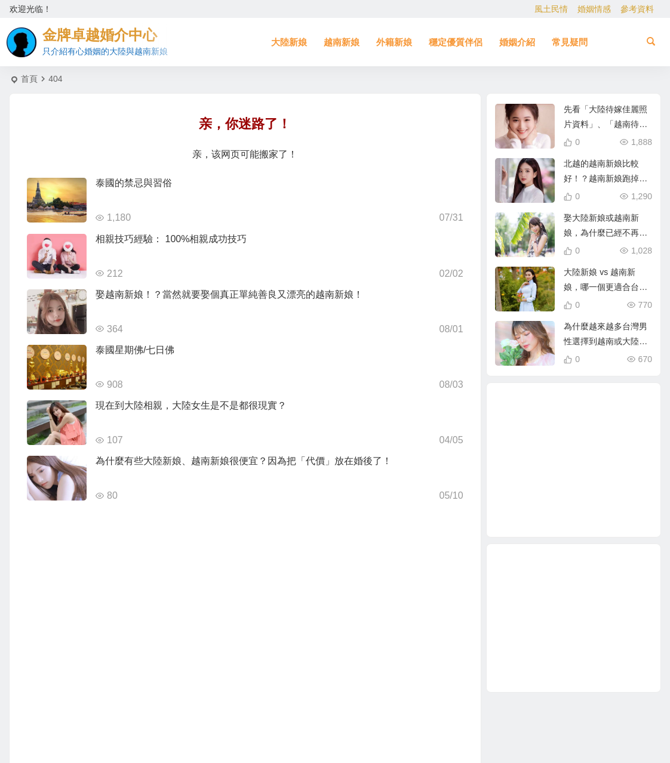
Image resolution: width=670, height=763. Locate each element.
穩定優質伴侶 (455, 42)
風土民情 (551, 9)
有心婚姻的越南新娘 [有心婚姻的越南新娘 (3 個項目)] (603, 430)
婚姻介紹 (517, 42)
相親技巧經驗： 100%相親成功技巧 (171, 239)
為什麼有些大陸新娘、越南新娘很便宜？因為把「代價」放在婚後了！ (244, 461)
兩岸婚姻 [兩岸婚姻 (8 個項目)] (587, 491)
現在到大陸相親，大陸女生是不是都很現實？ (191, 405)
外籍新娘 (394, 42)
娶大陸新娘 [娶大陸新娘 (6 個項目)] (595, 418)
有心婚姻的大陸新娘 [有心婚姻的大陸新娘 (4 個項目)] (618, 475)
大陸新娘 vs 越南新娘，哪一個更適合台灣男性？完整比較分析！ (605, 287)
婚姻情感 (594, 9)
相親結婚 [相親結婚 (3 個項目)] (601, 504)
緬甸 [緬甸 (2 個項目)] (538, 497)
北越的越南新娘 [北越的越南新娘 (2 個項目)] (566, 410)
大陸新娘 (289, 42)
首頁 (29, 79)
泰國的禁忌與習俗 (134, 183)
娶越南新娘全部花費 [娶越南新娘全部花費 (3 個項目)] (563, 435)
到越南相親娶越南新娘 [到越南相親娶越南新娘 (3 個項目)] (572, 510)
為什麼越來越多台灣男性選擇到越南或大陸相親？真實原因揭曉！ (605, 341)
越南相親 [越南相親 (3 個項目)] (575, 460)
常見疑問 (570, 42)
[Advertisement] (573, 618)
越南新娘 (341, 42)
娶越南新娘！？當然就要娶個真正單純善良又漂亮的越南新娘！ (229, 294)
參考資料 (637, 9)
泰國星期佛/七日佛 (135, 350)
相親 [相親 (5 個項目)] (554, 486)
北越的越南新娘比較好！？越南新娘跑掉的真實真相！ (605, 178)
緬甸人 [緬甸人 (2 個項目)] (533, 461)
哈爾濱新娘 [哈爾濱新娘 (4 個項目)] (602, 446)
